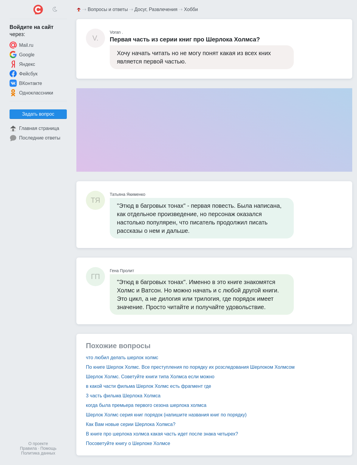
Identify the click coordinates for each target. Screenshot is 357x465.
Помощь (48, 448)
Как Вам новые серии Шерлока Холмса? (130, 424)
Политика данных (38, 453)
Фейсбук (24, 73)
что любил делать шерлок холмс (122, 357)
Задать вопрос (38, 114)
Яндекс (22, 64)
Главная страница (34, 128)
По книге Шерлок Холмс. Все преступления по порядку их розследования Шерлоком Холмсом (190, 367)
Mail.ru (21, 45)
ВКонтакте (26, 83)
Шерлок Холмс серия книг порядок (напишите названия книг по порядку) (166, 414)
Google (22, 54)
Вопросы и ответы (108, 9)
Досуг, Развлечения (156, 9)
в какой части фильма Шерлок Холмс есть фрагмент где (148, 386)
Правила (28, 448)
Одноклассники (31, 92)
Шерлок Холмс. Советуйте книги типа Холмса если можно (150, 376)
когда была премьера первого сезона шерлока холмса (146, 405)
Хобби (191, 9)
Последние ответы (35, 138)
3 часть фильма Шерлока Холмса (123, 395)
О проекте (38, 443)
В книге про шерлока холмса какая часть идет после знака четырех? (162, 433)
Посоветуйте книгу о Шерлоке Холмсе (128, 443)
